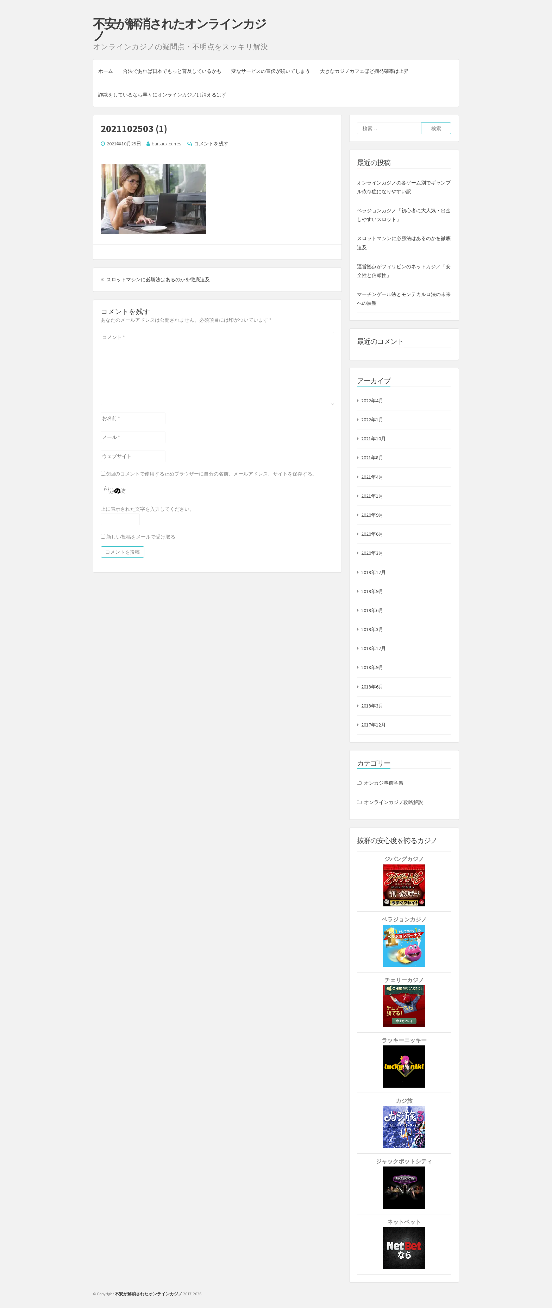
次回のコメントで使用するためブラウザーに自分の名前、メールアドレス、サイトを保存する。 (211, 474)
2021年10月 (373, 438)
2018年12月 (373, 648)
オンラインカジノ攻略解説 (393, 802)
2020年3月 (372, 553)
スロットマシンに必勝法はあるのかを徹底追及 (155, 279)
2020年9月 (372, 515)
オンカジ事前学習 (383, 783)
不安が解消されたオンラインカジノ (179, 30)
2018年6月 (372, 687)
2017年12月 (373, 725)
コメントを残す (211, 143)
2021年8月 (372, 457)
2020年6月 (372, 534)
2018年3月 (372, 706)
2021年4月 (372, 477)
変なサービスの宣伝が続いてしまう (270, 71)
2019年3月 (372, 629)
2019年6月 (372, 610)
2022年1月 (372, 419)
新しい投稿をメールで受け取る (140, 537)
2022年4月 (372, 400)
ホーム (105, 71)
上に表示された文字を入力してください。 (147, 509)
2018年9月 (372, 667)
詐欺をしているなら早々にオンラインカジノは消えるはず (162, 95)
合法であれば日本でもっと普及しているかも (172, 71)
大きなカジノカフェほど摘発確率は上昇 (364, 71)
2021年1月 (372, 496)
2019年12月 (373, 572)
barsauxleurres (166, 143)
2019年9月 (372, 591)
